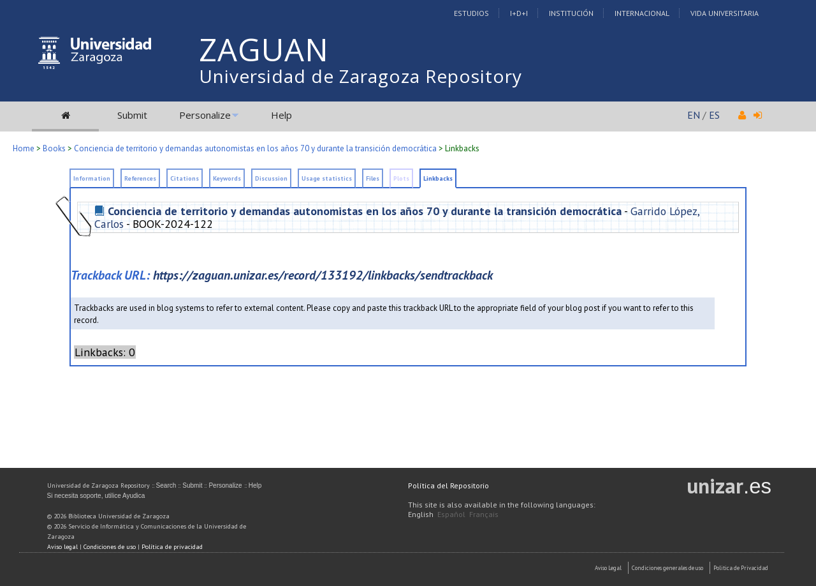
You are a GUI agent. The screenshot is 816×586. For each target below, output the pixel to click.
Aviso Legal (608, 567)
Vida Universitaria (724, 13)
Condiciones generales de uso (667, 567)
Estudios (471, 13)
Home (23, 148)
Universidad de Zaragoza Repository (360, 76)
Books (54, 148)
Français (484, 514)
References (140, 178)
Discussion (271, 178)
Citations (184, 178)
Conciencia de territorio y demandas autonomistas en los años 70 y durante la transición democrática (255, 148)
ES (714, 115)
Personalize (205, 115)
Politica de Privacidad (740, 567)
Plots (401, 178)
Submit (132, 115)
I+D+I (519, 13)
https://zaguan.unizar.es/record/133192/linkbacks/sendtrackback (323, 275)
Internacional (642, 13)
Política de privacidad (172, 547)
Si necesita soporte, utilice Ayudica (96, 495)
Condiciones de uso (110, 547)
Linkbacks (462, 148)
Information (91, 178)
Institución (571, 13)
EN (693, 115)
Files (372, 178)
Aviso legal (62, 547)
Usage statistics (327, 178)
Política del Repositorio (448, 485)
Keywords (227, 178)
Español (451, 514)
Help (281, 115)
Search (166, 485)
